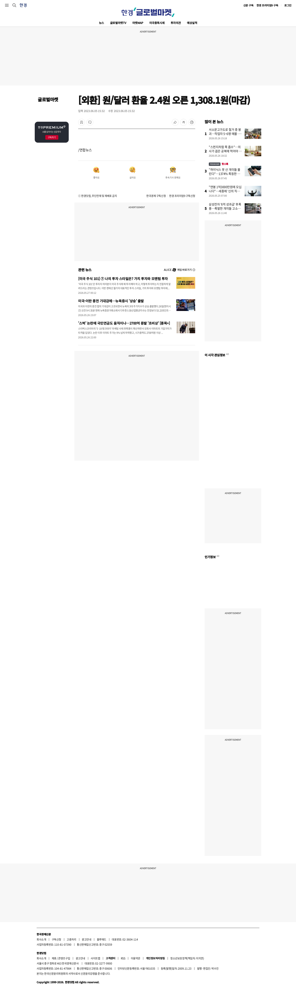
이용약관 (135, 958)
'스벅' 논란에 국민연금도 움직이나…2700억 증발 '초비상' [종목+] (124, 323)
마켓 (137, 23)
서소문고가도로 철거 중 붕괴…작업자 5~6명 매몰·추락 (225, 133)
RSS (123, 958)
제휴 (54, 958)
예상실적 (192, 23)
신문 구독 (248, 5)
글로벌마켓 (118, 23)
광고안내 (86, 939)
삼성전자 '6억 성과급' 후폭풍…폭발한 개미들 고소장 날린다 (225, 208)
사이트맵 (95, 958)
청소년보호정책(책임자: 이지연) (187, 958)
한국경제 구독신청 (156, 196)
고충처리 (71, 939)
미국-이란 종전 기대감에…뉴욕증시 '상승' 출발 (111, 300)
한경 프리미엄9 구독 (267, 5)
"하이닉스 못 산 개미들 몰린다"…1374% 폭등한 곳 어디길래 (224, 173)
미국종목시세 (157, 23)
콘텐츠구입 (64, 958)
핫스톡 (218, 164)
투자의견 (176, 23)
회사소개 (41, 939)
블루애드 (101, 939)
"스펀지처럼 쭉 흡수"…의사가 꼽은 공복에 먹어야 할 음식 (225, 151)
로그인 (287, 5)
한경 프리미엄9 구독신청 (182, 196)
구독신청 (56, 939)
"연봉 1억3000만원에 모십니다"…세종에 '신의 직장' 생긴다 (225, 191)
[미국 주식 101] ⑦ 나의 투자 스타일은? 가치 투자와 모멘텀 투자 (123, 278)
